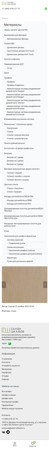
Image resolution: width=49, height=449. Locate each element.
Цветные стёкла (11, 184)
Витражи (8, 153)
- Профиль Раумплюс (15, 85)
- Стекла (9, 132)
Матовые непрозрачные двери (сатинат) (22, 169)
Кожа (6, 231)
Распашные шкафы (10, 402)
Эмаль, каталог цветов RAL (16, 30)
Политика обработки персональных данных (20, 348)
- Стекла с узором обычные (17, 135)
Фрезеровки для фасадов (15, 35)
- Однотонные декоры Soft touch (20, 51)
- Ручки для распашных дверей (19, 261)
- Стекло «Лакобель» (15, 188)
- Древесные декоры (15, 47)
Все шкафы (6, 391)
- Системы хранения (14, 240)
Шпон (6, 73)
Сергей (11, 306)
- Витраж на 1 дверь (14, 157)
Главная (5, 379)
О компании (7, 359)
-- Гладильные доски (16, 243)
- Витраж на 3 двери (14, 164)
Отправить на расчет (11, 366)
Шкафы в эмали (9, 395)
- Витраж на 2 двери (14, 161)
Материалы (12, 25)
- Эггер (9, 68)
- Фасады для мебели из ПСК (18, 204)
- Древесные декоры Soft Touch (20, 54)
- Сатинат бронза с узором (17, 180)
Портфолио (6, 373)
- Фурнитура (11, 258)
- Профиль (10, 82)
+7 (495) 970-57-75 (10, 419)
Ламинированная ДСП (14, 64)
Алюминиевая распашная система (19, 119)
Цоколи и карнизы (12, 59)
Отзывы (5, 376)
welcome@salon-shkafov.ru (13, 428)
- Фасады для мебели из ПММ (19, 200)
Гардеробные (7, 405)
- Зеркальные (12, 128)
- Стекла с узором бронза (17, 138)
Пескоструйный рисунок (14, 143)
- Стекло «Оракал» (14, 192)
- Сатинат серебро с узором (18, 176)
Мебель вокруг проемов (12, 409)
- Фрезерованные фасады (17, 39)
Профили (8, 78)
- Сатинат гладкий (14, 173)
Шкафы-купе (7, 398)
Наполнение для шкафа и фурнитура (20, 236)
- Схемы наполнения (15, 247)
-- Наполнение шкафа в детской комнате (24, 254)
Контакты (6, 362)
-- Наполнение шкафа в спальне (21, 250)
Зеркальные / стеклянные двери (18, 124)
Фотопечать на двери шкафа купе (19, 148)
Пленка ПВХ (9, 44)
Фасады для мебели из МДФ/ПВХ (18, 196)
